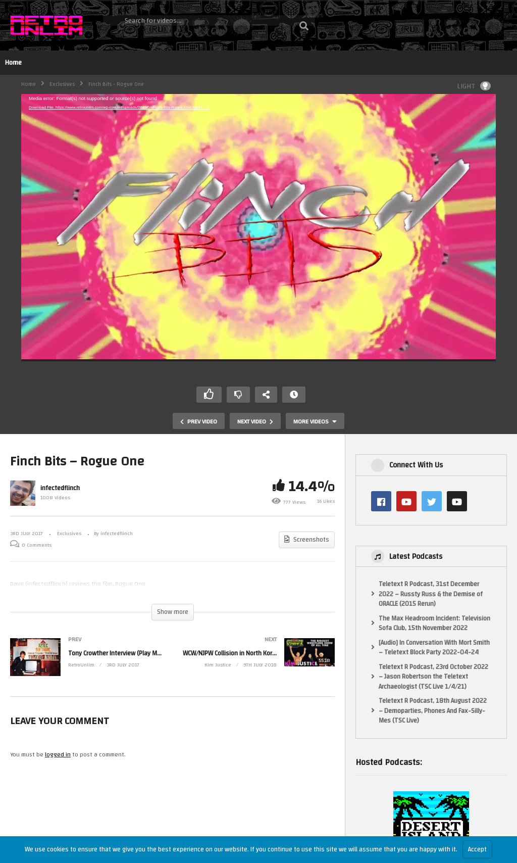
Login (500, 25)
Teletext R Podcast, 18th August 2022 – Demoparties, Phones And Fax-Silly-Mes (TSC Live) (433, 711)
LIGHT (474, 86)
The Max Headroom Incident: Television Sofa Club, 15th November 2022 (434, 624)
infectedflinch (60, 488)
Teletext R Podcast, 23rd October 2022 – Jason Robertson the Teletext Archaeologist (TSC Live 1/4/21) (433, 677)
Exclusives (62, 84)
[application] (258, 227)
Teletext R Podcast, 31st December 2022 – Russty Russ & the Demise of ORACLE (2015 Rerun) (431, 594)
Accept (477, 849)
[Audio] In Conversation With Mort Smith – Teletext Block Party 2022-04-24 (434, 648)
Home (13, 63)
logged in (58, 754)
